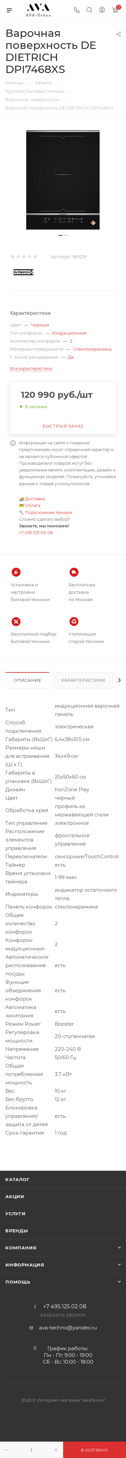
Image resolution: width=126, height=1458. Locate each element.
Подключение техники (48, 512)
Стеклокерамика (92, 349)
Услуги (15, 1213)
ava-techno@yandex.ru (68, 1327)
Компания (20, 1247)
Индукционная (69, 333)
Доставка (35, 498)
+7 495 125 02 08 (64, 1306)
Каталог (17, 1179)
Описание (27, 680)
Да (71, 357)
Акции (14, 1196)
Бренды (16, 1230)
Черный (40, 324)
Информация (24, 1264)
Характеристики (83, 680)
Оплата (32, 505)
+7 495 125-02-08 (36, 532)
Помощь (17, 1282)
